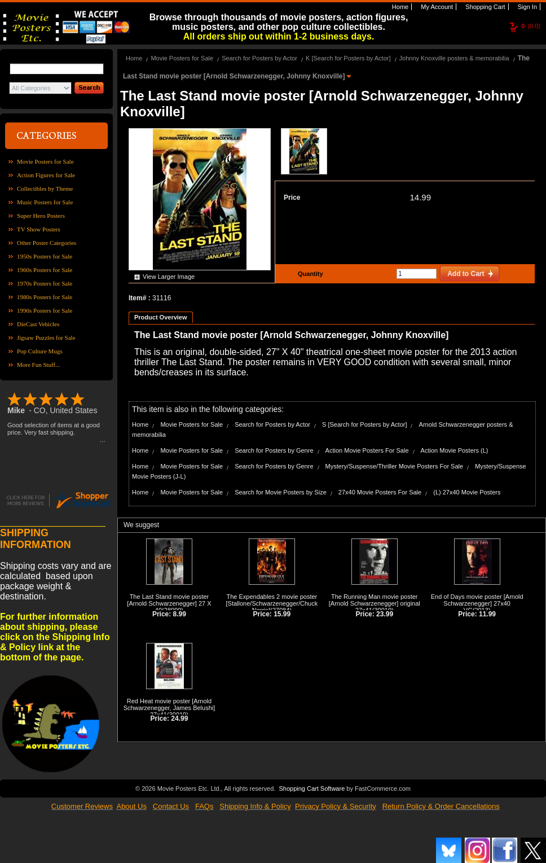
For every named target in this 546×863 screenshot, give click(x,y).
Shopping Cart (484, 6)
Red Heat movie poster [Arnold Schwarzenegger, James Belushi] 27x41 (169, 708)
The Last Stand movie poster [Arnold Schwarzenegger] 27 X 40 (169, 603)
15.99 (282, 614)
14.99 (420, 197)
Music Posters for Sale (45, 202)
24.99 (179, 718)
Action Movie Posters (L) (454, 450)
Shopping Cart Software (312, 788)
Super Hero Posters (41, 215)
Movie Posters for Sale (45, 161)
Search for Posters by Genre (274, 450)
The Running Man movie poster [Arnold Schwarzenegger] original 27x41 (374, 603)
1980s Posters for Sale (44, 296)
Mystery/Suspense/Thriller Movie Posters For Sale (394, 466)
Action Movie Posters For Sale (367, 450)
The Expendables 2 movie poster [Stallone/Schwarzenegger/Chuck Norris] (272, 603)
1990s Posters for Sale (44, 310)
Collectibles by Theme (45, 188)
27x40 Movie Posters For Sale (379, 492)
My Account (436, 6)
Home (399, 6)
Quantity (309, 273)
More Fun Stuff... (38, 364)
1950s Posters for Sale (44, 256)
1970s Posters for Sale (44, 283)
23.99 (384, 614)
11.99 (487, 614)
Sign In (526, 6)
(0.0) (530, 26)
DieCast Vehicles (38, 324)
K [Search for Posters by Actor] (348, 58)
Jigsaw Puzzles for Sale (46, 337)
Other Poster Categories (46, 242)
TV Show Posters (38, 229)
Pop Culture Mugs (40, 351)
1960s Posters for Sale (44, 269)
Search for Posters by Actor (259, 58)
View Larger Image (169, 276)
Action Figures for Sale (46, 175)
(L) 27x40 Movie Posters (466, 492)
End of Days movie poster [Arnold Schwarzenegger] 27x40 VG (477, 603)
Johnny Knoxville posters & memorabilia (454, 58)
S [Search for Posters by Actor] (364, 424)
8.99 (179, 614)
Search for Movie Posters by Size (281, 492)
